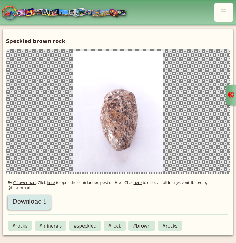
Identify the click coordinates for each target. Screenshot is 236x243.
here (51, 182)
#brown (142, 225)
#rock (114, 225)
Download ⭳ (29, 201)
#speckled (85, 225)
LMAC (67, 13)
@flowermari (24, 182)
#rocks (19, 225)
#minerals (50, 225)
